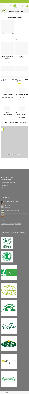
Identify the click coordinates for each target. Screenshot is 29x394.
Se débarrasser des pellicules (14, 154)
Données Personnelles (6, 179)
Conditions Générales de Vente (8, 177)
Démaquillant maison (9, 214)
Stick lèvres (3, 80)
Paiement (3, 187)
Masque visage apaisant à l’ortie (12, 210)
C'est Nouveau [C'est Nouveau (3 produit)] (18, 223)
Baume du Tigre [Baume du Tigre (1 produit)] (4, 223)
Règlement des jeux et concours (8, 182)
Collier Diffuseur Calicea (18, 81)
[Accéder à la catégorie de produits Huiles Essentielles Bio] (7, 51)
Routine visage (8, 205)
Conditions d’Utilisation (6, 181)
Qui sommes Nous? (6, 175)
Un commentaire (9, 207)
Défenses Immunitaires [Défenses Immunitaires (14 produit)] (6, 225)
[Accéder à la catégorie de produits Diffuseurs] (21, 50)
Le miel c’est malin (4, 34)
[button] (2, 5)
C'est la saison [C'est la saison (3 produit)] (11, 223)
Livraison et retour (5, 185)
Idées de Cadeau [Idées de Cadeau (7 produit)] (14, 225)
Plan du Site (4, 193)
